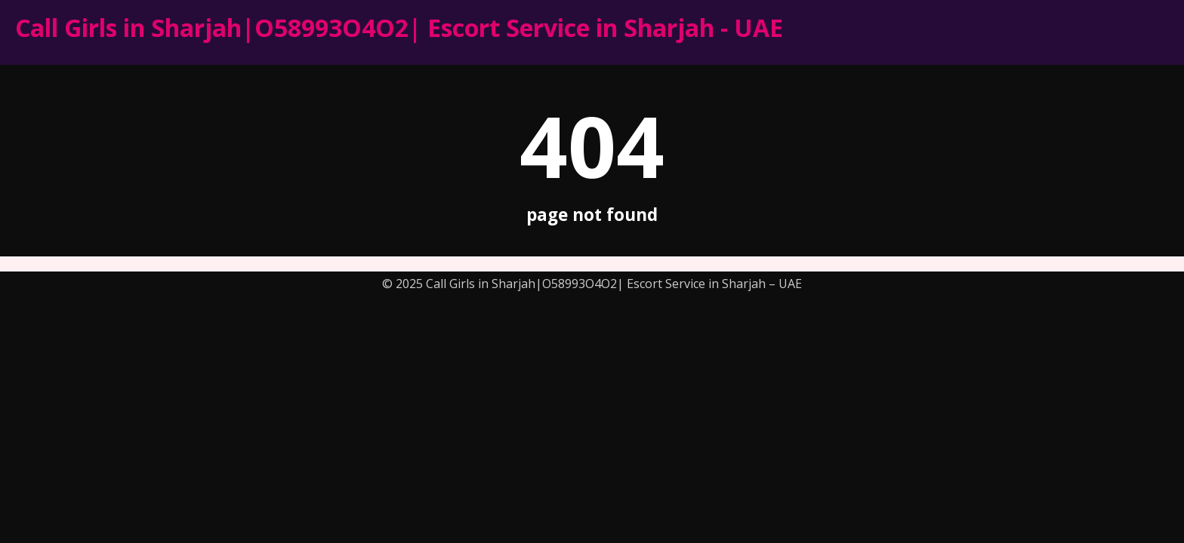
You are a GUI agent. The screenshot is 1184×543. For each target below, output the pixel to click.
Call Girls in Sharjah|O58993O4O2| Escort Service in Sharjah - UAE (399, 27)
